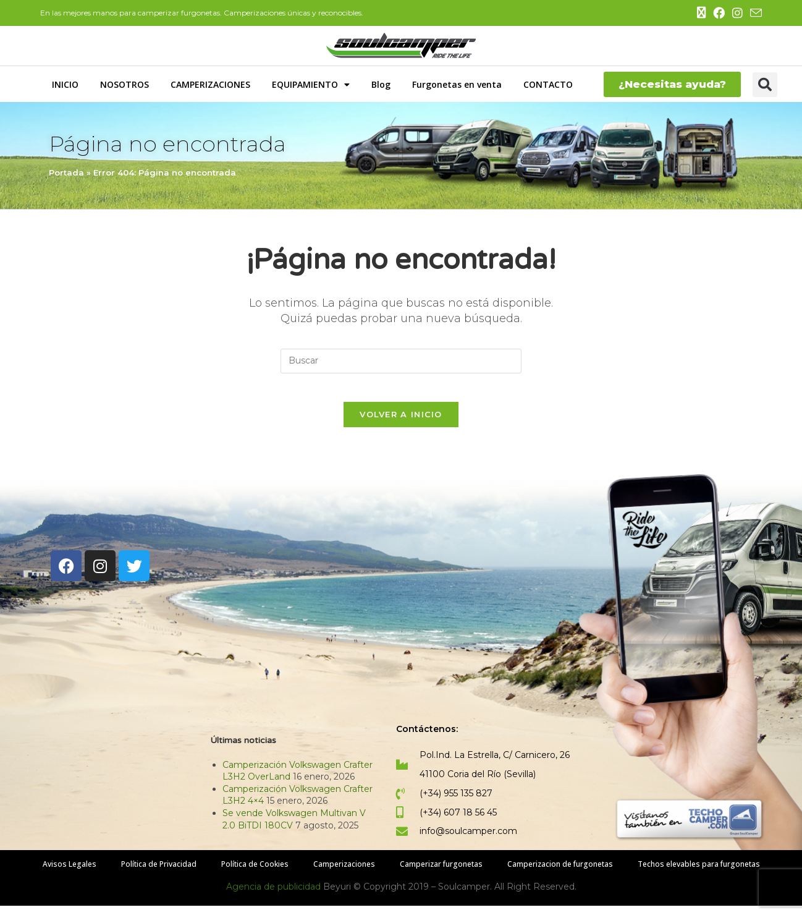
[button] (765, 84)
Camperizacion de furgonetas (560, 873)
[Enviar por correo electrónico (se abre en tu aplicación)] (754, 13)
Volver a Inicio (401, 423)
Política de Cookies (255, 873)
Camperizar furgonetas (441, 873)
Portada (66, 172)
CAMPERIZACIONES (210, 84)
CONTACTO (548, 84)
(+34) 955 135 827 (456, 802)
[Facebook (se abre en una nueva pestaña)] (718, 13)
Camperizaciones (344, 873)
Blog (380, 84)
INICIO (65, 84)
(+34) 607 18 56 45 (458, 821)
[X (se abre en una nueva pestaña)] (701, 13)
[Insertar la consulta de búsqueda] (401, 361)
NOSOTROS (124, 84)
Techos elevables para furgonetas (699, 873)
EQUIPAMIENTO (311, 84)
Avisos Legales (69, 873)
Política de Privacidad (158, 873)
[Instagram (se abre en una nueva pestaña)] (737, 13)
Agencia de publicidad (274, 895)
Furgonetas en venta (457, 84)
